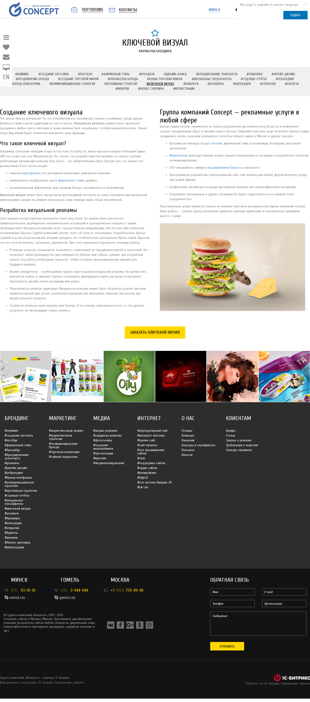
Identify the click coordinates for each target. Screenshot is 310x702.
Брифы (230, 431)
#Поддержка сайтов (151, 463)
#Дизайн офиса (175, 74)
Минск (19, 580)
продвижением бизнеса (224, 168)
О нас (188, 418)
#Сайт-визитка (147, 445)
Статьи (230, 435)
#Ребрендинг (285, 79)
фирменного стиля (71, 180)
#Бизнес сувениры (151, 89)
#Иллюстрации (183, 89)
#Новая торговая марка (164, 79)
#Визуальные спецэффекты (212, 79)
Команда (188, 435)
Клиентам (238, 418)
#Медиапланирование (108, 463)
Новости (187, 455)
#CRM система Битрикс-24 (154, 482)
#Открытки (268, 84)
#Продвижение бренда (32, 79)
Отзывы (187, 431)
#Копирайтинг (147, 473)
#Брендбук (147, 74)
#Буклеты (292, 84)
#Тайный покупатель (63, 457)
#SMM (141, 458)
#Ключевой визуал (160, 84)
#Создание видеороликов (103, 447)
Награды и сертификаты (198, 445)
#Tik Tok (142, 487)
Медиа (101, 418)
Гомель (70, 580)
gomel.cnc (65, 597)
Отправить (227, 646)
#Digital (142, 478)
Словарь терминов (239, 450)
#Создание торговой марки (78, 79)
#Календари (242, 84)
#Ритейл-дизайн (283, 74)
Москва (120, 580)
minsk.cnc (15, 597)
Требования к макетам (242, 445)
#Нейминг (22, 74)
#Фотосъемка (102, 440)
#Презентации (103, 453)
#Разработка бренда (123, 79)
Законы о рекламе (239, 440)
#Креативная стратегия (120, 84)
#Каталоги (190, 84)
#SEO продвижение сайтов (150, 451)
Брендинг (17, 418)
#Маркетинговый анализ (66, 431)
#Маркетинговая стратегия (60, 437)
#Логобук (85, 74)
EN (6, 77)
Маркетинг (63, 418)
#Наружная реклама (107, 435)
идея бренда (31, 173)
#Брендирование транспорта (216, 74)
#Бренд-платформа (25, 84)
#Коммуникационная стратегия (72, 84)
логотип (217, 143)
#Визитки (122, 89)
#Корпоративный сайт (152, 431)
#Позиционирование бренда (63, 445)
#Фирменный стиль (115, 74)
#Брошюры (216, 84)
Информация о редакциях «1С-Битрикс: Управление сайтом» (42, 682)
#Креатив (99, 458)
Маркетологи (178, 155)
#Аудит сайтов (147, 468)
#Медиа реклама (105, 431)
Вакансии (188, 440)
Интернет (149, 418)
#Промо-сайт (146, 440)
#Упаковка (254, 74)
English (295, 15)
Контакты (188, 450)
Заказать (155, 332)
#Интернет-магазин (151, 435)
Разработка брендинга (155, 51)
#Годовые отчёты (254, 79)
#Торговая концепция (64, 452)
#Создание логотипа (54, 74)
